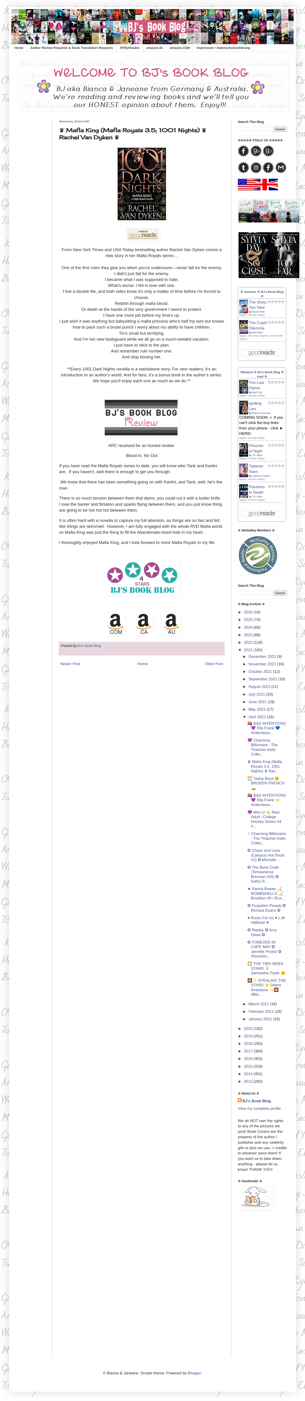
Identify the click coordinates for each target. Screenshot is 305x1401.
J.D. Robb (257, 496)
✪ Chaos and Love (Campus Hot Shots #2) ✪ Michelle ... (266, 855)
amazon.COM (180, 48)
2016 (249, 1058)
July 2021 (257, 694)
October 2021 (261, 671)
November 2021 (263, 664)
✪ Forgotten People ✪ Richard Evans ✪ (266, 907)
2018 (249, 1043)
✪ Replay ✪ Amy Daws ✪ (262, 932)
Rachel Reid (258, 312)
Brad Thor (257, 392)
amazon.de (154, 48)
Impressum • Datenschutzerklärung (223, 48)
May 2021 (258, 709)
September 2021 (263, 679)
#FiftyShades (130, 48)
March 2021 (259, 1004)
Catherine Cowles (261, 476)
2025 (249, 620)
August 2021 (260, 686)
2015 (249, 1066)
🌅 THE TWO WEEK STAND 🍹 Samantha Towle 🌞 (266, 968)
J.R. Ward (257, 455)
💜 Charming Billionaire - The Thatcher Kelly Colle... (262, 747)
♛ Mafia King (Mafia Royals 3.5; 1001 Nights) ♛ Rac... (264, 766)
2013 (249, 1081)
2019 (249, 1036)
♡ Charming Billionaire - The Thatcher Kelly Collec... (266, 838)
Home (19, 48)
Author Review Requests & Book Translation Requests (71, 48)
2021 (249, 650)
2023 (249, 635)
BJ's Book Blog (256, 1101)
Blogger (194, 1373)
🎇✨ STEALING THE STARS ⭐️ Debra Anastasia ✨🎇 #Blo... (266, 987)
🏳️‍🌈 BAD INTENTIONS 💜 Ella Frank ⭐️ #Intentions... (266, 800)
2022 (249, 642)
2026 (249, 612)
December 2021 (263, 656)
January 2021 (261, 1019)
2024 (249, 627)
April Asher (257, 332)
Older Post (214, 664)
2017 (249, 1051)
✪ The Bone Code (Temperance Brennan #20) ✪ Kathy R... (263, 874)
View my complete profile (259, 1108)
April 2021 (258, 717)
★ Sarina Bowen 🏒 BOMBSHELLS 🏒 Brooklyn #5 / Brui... (266, 893)
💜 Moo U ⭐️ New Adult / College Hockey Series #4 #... (264, 819)
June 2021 (258, 702)
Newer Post (70, 664)
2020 (249, 1028)
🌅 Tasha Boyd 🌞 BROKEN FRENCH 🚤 (265, 783)
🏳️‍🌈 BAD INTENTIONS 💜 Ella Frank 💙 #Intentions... (266, 728)
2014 (249, 1074)
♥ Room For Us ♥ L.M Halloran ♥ (266, 920)
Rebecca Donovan (261, 413)
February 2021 (262, 1011)
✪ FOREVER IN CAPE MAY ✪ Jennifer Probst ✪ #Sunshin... (264, 949)
